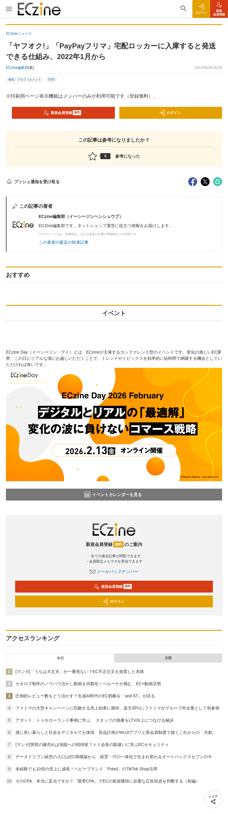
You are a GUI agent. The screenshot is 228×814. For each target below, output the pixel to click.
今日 (60, 658)
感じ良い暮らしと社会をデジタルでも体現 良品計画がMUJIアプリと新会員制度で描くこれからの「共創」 (115, 732)
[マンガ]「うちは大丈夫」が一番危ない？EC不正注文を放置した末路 (79, 671)
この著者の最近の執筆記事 (63, 242)
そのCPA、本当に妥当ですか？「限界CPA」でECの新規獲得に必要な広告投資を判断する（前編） (107, 781)
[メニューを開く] (9, 9)
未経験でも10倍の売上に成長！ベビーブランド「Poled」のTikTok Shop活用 (86, 769)
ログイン (170, 113)
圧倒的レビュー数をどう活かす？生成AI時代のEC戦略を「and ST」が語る (85, 695)
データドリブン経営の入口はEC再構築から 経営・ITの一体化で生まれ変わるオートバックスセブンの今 (113, 756)
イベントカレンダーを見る (113, 495)
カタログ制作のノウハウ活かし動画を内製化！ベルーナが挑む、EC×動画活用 (88, 683)
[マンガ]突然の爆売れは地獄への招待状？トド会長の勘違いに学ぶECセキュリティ (92, 744)
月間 (168, 658)
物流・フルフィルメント (24, 79)
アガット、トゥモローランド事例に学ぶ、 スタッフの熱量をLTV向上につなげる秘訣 (94, 720)
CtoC (51, 79)
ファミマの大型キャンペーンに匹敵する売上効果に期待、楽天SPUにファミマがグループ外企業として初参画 (117, 708)
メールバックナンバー (114, 571)
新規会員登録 (62, 113)
